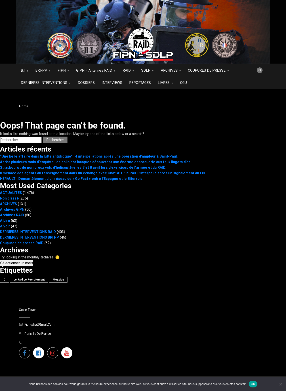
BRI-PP (41, 70)
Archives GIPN (12, 209)
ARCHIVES (169, 70)
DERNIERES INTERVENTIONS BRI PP (29, 237)
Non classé (9, 198)
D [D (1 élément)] (4, 279)
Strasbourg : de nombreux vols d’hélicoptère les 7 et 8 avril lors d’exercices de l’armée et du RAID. (83, 167)
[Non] (280, 384)
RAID (127, 70)
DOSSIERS (86, 83)
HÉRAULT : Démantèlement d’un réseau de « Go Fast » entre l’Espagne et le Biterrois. (71, 179)
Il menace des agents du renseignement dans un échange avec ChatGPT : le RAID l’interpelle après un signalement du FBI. (103, 173)
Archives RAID (12, 215)
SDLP (145, 70)
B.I (23, 70)
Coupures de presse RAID (22, 243)
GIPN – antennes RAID (94, 70)
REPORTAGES (140, 83)
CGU (183, 83)
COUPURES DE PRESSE (206, 70)
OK (253, 384)
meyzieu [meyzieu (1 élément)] (58, 279)
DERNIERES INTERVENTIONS (44, 83)
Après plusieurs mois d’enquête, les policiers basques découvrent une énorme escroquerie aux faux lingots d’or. (95, 162)
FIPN (62, 70)
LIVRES (164, 83)
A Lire (5, 220)
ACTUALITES (11, 193)
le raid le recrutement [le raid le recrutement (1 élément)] (29, 279)
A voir (5, 226)
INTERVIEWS (112, 83)
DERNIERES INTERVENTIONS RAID (28, 232)
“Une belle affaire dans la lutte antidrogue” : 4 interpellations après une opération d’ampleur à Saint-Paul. (89, 156)
